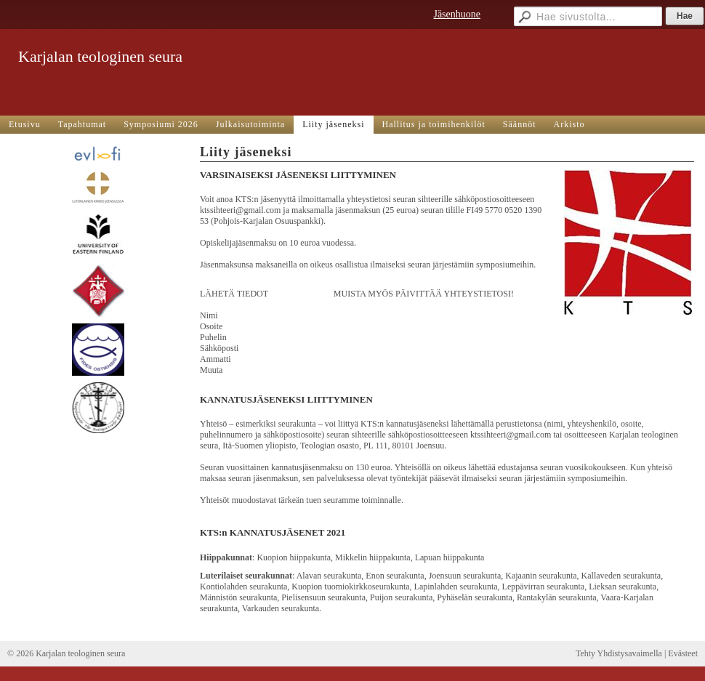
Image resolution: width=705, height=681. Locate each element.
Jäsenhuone (456, 14)
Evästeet (683, 653)
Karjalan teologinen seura (100, 56)
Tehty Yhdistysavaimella (619, 653)
